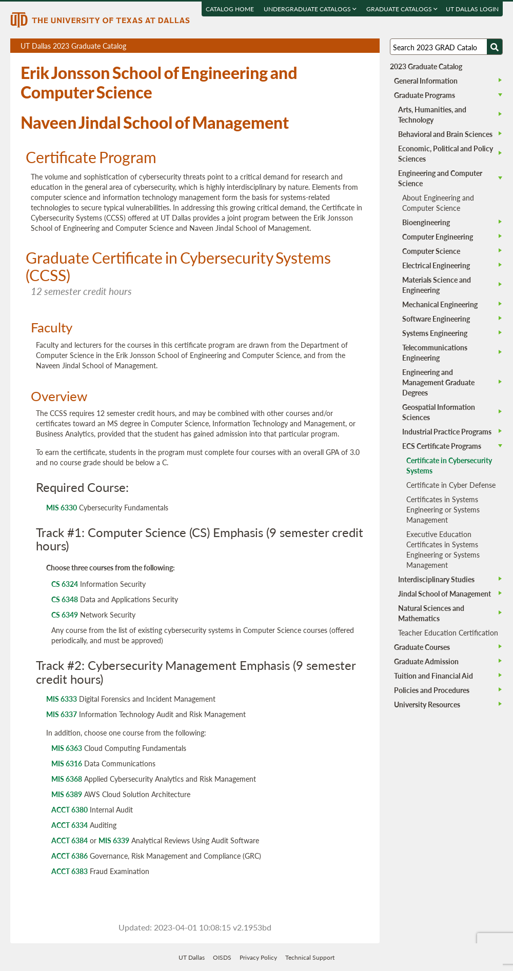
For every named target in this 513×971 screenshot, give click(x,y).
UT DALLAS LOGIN (472, 9)
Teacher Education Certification (448, 632)
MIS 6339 (113, 840)
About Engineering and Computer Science (438, 202)
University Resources (427, 704)
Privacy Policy (258, 957)
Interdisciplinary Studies (436, 579)
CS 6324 (64, 584)
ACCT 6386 (69, 855)
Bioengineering (426, 222)
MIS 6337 (61, 714)
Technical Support (309, 957)
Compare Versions (370, 46)
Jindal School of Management (444, 593)
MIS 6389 (66, 794)
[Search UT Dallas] (446, 46)
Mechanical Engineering (440, 304)
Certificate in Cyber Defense (451, 485)
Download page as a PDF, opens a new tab (334, 46)
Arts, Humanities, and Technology (432, 114)
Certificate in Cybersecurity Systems (449, 465)
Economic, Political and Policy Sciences (445, 153)
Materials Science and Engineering (436, 284)
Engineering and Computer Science (440, 178)
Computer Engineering (437, 236)
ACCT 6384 (69, 840)
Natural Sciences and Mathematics (431, 613)
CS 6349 (64, 614)
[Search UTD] (494, 46)
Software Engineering (436, 318)
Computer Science (431, 251)
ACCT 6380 (69, 809)
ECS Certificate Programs (441, 446)
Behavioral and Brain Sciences (445, 134)
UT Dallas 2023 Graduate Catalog (200, 47)
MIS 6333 (61, 698)
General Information (426, 80)
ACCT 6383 (69, 871)
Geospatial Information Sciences (438, 412)
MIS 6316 (66, 763)
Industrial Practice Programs (446, 431)
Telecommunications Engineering (434, 352)
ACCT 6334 (69, 825)
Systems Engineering (434, 333)
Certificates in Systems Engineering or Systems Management (443, 509)
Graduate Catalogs (402, 9)
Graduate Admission (426, 661)
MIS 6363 (66, 748)
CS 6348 (64, 599)
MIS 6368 (66, 779)
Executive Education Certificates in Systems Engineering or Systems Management (443, 549)
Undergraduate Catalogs (310, 9)
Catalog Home (230, 9)
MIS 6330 (61, 507)
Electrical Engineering (436, 265)
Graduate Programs (424, 95)
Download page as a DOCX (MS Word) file (346, 46)
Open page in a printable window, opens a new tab (358, 46)
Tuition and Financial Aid (433, 675)
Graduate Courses (422, 647)
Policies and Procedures (431, 690)
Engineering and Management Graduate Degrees (438, 382)
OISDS (222, 957)
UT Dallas (192, 957)
